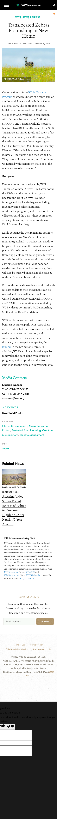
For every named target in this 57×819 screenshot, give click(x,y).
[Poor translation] (10, 727)
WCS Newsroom (11, 572)
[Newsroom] (28, 4)
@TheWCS (30, 572)
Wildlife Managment (32, 434)
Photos (13, 413)
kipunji (6, 347)
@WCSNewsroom (11, 575)
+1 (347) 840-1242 (28, 578)
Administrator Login (42, 649)
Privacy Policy (36, 645)
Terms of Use (19, 645)
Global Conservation (14, 425)
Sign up (45, 621)
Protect (6, 430)
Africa (32, 425)
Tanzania (42, 425)
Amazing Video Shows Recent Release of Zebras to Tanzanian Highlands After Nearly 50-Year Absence (14, 510)
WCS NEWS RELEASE (27, 17)
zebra (5, 448)
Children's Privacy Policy (17, 649)
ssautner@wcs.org (13, 398)
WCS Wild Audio (33, 575)
